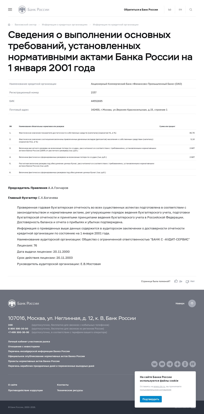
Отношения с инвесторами (24, 346)
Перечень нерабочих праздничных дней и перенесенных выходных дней (51, 365)
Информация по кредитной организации (115, 24)
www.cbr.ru (159, 386)
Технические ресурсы (70, 390)
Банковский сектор (25, 24)
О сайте (12, 384)
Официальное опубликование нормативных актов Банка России (46, 356)
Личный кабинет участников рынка (29, 341)
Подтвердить (150, 399)
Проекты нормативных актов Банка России (34, 361)
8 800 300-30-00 (18, 328)
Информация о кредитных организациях (64, 24)
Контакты (63, 384)
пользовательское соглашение (155, 389)
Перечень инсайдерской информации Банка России (39, 351)
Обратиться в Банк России (141, 9)
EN (180, 9)
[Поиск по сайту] (190, 9)
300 (10, 324)
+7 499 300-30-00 (18, 332)
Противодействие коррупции (25, 390)
